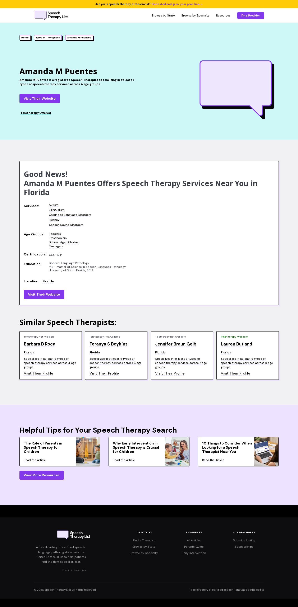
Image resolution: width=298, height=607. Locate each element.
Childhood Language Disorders (70, 215)
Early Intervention (194, 553)
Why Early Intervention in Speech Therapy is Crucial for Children (136, 447)
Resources (223, 15)
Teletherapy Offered (35, 113)
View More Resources (42, 475)
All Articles (194, 540)
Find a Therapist (144, 540)
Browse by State (163, 15)
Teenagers (56, 246)
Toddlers (55, 234)
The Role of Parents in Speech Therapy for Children (43, 447)
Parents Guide (194, 547)
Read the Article (35, 460)
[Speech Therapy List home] (51, 15)
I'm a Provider (250, 15)
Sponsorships (244, 547)
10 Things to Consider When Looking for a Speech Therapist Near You (227, 447)
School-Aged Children (64, 242)
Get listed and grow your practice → (177, 4)
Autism (54, 205)
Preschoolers (58, 238)
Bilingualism (57, 210)
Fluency (54, 220)
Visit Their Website (40, 98)
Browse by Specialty (196, 15)
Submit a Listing (244, 540)
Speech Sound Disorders (66, 225)
